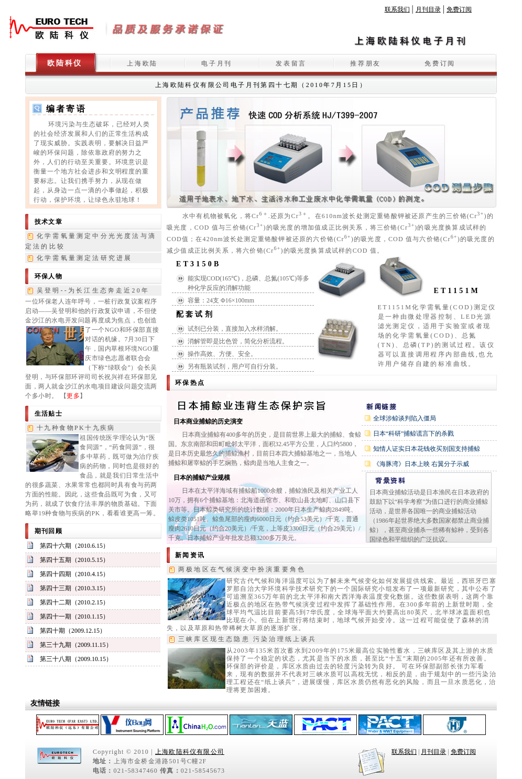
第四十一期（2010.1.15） (74, 616)
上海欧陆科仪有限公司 (189, 751)
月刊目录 (428, 9)
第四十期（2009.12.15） (73, 630)
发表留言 (291, 63)
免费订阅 (459, 9)
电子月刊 (216, 63)
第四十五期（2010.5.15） (74, 560)
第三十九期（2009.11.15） (76, 644)
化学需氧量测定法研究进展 (84, 258)
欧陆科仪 (64, 63)
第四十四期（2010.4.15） (74, 574)
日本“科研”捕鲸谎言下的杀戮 (413, 433)
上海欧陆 (142, 63)
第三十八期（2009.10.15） (76, 659)
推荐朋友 (365, 63)
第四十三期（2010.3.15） (74, 588)
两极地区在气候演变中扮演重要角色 (242, 569)
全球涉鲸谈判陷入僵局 (404, 418)
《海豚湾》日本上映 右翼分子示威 (421, 464)
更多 (73, 395)
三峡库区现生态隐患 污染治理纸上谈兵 (247, 639)
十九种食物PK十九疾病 (76, 427)
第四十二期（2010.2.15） (74, 602)
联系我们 (397, 9)
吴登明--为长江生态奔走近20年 (93, 290)
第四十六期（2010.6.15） (74, 545)
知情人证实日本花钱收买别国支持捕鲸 (426, 448)
